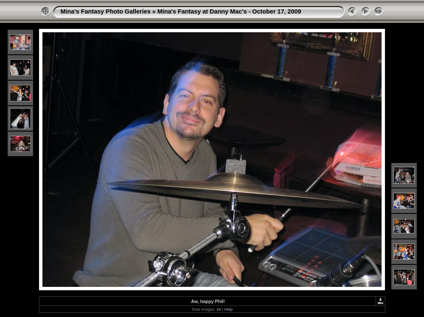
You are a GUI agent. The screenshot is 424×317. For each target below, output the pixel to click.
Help (228, 309)
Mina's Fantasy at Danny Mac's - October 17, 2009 (229, 11)
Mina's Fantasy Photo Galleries (106, 11)
